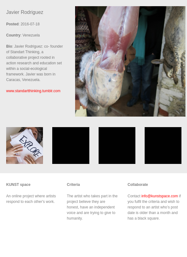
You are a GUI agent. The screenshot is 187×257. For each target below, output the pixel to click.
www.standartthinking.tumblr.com (33, 91)
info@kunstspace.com (159, 196)
